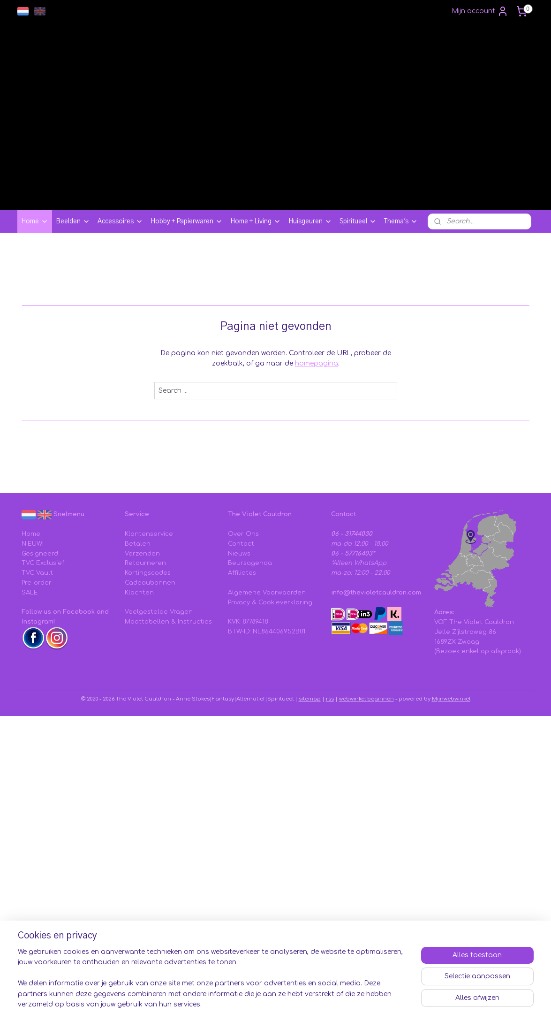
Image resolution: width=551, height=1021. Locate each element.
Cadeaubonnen (150, 582)
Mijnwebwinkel (451, 699)
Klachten (139, 592)
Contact (241, 544)
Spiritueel (358, 221)
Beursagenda (250, 563)
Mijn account (480, 11)
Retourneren (145, 563)
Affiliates (242, 573)
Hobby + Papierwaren (187, 221)
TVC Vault (37, 573)
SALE (30, 592)
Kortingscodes (148, 573)
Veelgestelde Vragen (159, 612)
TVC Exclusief (43, 563)
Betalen (138, 544)
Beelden (73, 221)
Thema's (401, 221)
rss (330, 699)
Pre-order (37, 582)
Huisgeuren (310, 221)
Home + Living (255, 221)
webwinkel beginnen (366, 699)
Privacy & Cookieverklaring (270, 602)
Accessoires (120, 221)
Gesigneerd (40, 553)
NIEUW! (33, 544)
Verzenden (142, 553)
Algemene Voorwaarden (267, 592)
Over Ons (243, 534)
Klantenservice (149, 534)
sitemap (310, 699)
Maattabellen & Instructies (168, 621)
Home (34, 221)
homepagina (316, 363)
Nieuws (239, 553)
